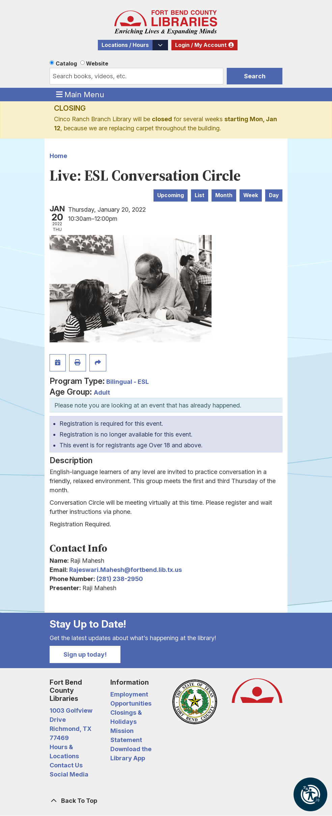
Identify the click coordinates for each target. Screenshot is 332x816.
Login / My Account (201, 45)
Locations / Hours (125, 45)
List (199, 195)
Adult (102, 392)
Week (250, 195)
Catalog (66, 63)
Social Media (69, 774)
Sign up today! (85, 654)
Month (223, 195)
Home (58, 155)
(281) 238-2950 (119, 578)
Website (97, 63)
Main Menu (80, 94)
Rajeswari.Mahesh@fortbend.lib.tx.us (125, 569)
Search (255, 76)
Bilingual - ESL (127, 381)
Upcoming (170, 195)
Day (274, 195)
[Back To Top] (166, 801)
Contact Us (66, 765)
